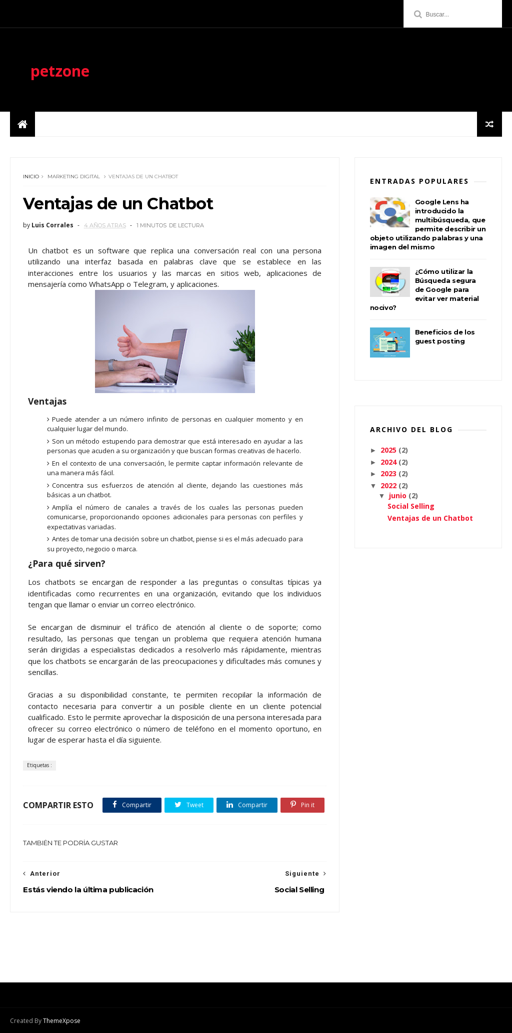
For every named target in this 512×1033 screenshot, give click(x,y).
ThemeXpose (61, 1020)
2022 (389, 485)
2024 (389, 462)
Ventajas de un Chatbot (430, 518)
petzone (60, 71)
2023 (389, 473)
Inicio (31, 176)
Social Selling (411, 506)
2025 (389, 450)
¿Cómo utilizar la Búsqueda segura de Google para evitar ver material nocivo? (424, 289)
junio (398, 495)
